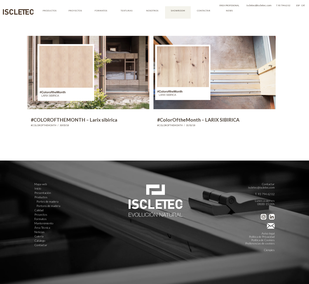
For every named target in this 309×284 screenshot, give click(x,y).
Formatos (40, 219)
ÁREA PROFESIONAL (229, 5)
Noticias (39, 232)
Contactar (40, 245)
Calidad (38, 210)
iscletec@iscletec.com (259, 5)
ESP (298, 5)
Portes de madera (47, 201)
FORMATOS (101, 10)
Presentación (42, 193)
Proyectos (40, 214)
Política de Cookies (263, 240)
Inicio (37, 188)
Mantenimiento (43, 223)
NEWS (229, 10)
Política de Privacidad (262, 236)
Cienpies (269, 250)
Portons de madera (48, 206)
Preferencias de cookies (260, 243)
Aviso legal (268, 233)
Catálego (39, 240)
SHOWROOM (178, 10)
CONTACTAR (203, 10)
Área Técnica (42, 227)
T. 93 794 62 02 (283, 5)
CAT (303, 5)
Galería (38, 236)
